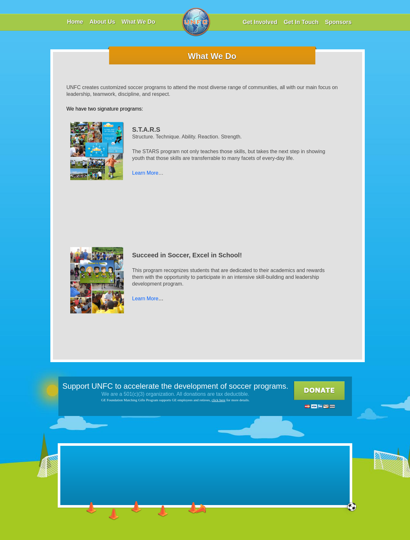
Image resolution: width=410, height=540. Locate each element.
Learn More (145, 173)
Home (75, 22)
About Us (102, 22)
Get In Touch (301, 22)
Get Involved (260, 22)
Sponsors (338, 22)
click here (219, 400)
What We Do (138, 22)
